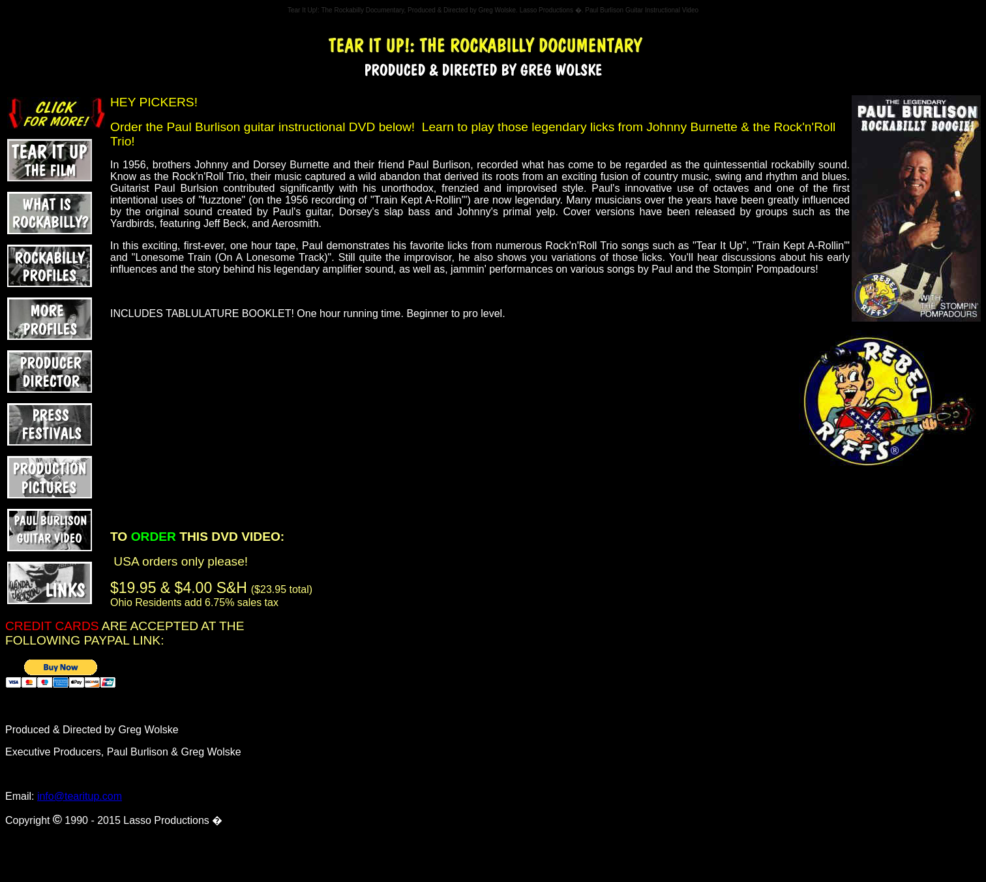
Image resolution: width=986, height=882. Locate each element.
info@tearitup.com (79, 796)
